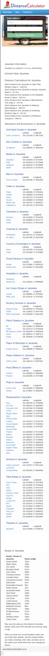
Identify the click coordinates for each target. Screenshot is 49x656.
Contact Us (27, 12)
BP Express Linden (14, 331)
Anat (8, 488)
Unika (8, 311)
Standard (10, 160)
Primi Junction (12, 180)
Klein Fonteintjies (13, 314)
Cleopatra (10, 509)
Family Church (12, 349)
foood (8, 197)
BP (7, 326)
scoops (9, 294)
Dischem (9, 217)
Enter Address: (13, 18)
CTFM (8, 411)
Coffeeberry (11, 205)
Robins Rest (11, 267)
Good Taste (10, 445)
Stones (9, 391)
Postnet (9, 373)
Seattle (9, 195)
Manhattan (10, 427)
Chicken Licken (12, 493)
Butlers (9, 434)
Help (17, 12)
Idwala (8, 264)
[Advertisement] (26, 53)
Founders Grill (12, 408)
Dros (8, 403)
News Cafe (10, 203)
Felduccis (10, 450)
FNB (8, 162)
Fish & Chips (11, 482)
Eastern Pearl (11, 448)
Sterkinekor (10, 235)
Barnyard (10, 529)
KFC (8, 485)
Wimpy (9, 498)
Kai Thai (9, 406)
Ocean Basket (12, 424)
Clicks (8, 220)
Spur (8, 416)
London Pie (10, 501)
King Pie (9, 496)
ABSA (8, 168)
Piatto (8, 192)
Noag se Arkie (12, 309)
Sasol (8, 334)
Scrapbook (10, 148)
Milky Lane (10, 297)
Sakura (9, 440)
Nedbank (9, 165)
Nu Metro (10, 237)
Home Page (7, 12)
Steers (8, 490)
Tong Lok (10, 511)
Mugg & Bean (11, 413)
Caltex (8, 329)
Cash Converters (13, 135)
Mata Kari (10, 442)
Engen (8, 337)
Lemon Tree (11, 388)
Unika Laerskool (12, 465)
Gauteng (27, 68)
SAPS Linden (11, 361)
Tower (8, 252)
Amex (8, 250)
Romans (9, 437)
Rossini (9, 200)
